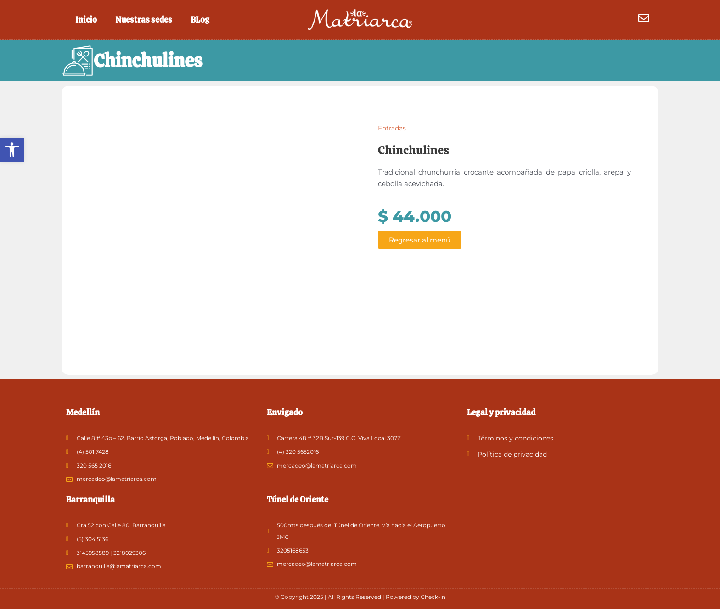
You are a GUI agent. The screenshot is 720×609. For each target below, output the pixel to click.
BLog (200, 19)
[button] (12, 150)
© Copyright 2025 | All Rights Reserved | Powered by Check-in (360, 596)
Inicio (86, 19)
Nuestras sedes (143, 19)
